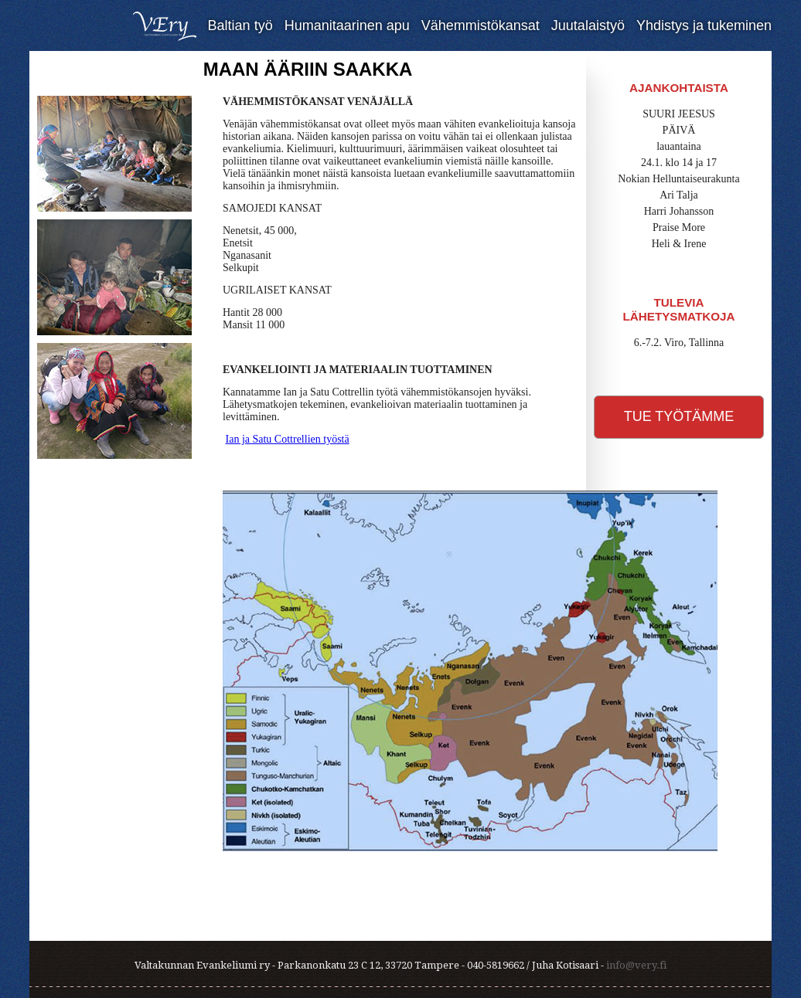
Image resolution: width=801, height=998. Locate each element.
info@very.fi (636, 965)
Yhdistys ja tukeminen (704, 25)
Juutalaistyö (588, 25)
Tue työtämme (679, 416)
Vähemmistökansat (480, 25)
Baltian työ (240, 25)
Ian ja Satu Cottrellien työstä (287, 439)
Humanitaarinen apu (347, 25)
